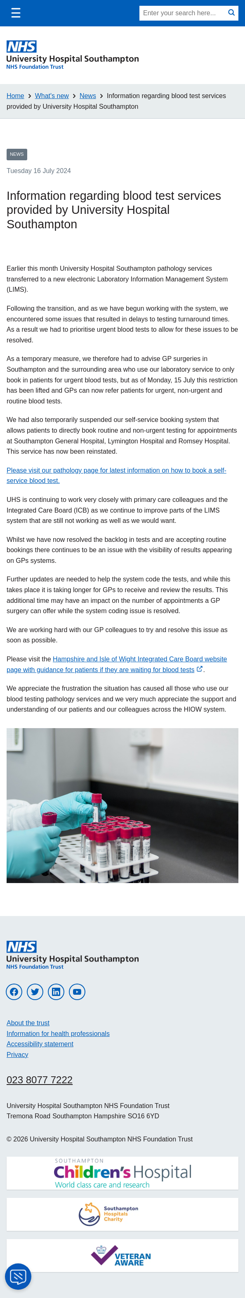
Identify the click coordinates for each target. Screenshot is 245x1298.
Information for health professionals (58, 1033)
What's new (52, 95)
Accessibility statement (40, 1043)
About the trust (28, 1022)
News (88, 95)
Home (15, 95)
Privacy (17, 1054)
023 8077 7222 (40, 1079)
